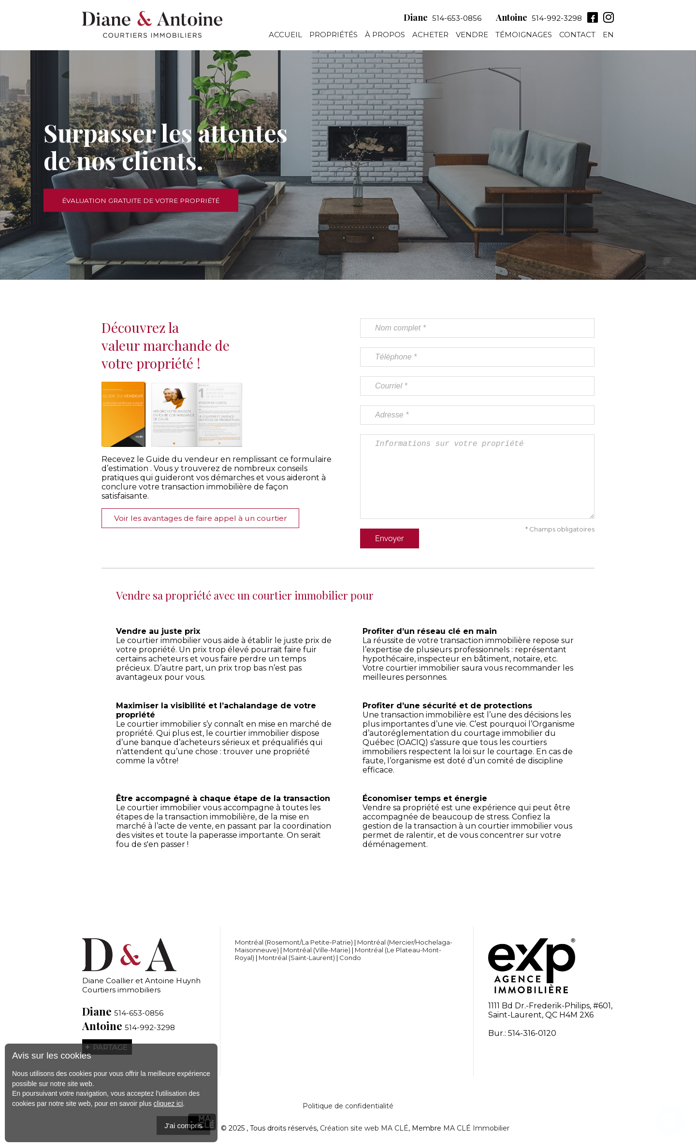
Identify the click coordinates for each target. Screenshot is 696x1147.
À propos (385, 36)
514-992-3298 (550, 19)
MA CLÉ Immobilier (476, 1128)
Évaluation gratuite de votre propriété (149, 200)
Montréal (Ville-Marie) (316, 950)
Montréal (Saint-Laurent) (297, 957)
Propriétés (333, 36)
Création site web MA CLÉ (364, 1128)
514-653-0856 (450, 19)
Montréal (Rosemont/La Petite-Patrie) (294, 942)
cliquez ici (168, 1103)
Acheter (430, 36)
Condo (350, 957)
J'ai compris (183, 1125)
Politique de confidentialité (348, 1106)
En (608, 36)
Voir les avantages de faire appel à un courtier (204, 518)
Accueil (285, 36)
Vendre (472, 36)
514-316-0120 (532, 1033)
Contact (577, 36)
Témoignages (523, 36)
